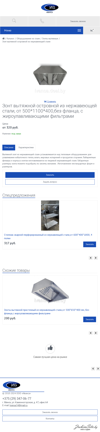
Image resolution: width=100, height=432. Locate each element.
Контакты (50, 418)
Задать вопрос (50, 181)
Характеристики (26, 147)
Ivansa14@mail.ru (18, 405)
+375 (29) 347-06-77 (16, 398)
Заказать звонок (78, 21)
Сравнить (50, 101)
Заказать (50, 174)
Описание (8, 147)
